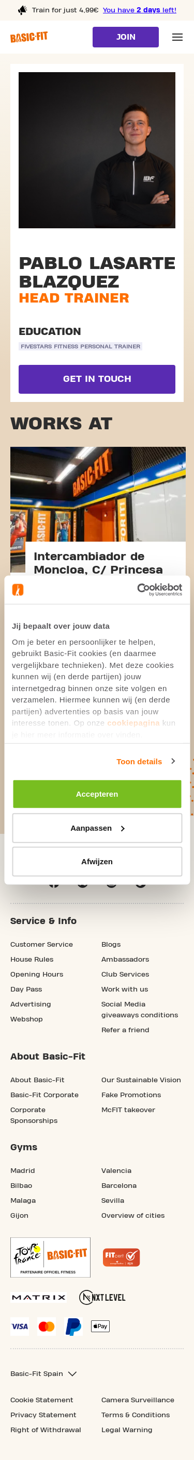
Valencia (116, 1170)
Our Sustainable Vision (141, 1080)
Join (126, 37)
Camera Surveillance (137, 1400)
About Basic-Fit (37, 1080)
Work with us (124, 989)
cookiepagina (133, 722)
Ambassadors (125, 959)
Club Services (125, 974)
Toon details (139, 761)
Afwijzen (97, 861)
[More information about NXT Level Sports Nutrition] (102, 1297)
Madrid (22, 1170)
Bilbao (21, 1185)
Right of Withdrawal (45, 1430)
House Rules (31, 959)
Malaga (23, 1200)
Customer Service (41, 944)
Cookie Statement (41, 1400)
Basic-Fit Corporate (44, 1095)
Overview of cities (133, 1215)
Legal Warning (127, 1430)
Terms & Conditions (135, 1415)
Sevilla (112, 1200)
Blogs (111, 944)
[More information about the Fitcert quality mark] (121, 1257)
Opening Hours (36, 974)
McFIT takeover (128, 1110)
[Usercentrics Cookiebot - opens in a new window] (138, 589)
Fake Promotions (131, 1095)
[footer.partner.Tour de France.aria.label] (50, 1257)
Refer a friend (125, 1030)
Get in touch (97, 379)
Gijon (19, 1215)
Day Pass (26, 989)
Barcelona (119, 1185)
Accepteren (97, 794)
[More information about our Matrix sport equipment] (38, 1297)
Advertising (30, 1004)
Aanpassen (97, 827)
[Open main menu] (177, 37)
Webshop (26, 1019)
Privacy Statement (43, 1415)
